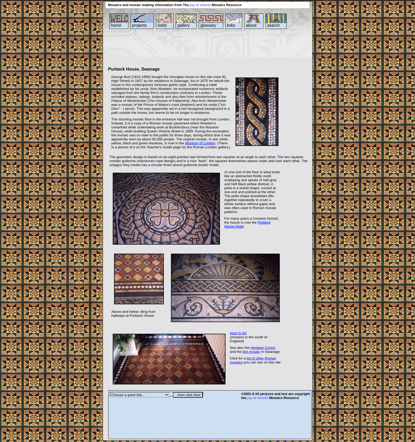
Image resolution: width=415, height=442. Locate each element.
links (231, 25)
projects (139, 25)
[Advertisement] (204, 50)
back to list (238, 333)
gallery (183, 25)
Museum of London (200, 143)
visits (162, 25)
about (251, 25)
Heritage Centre (262, 348)
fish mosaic (251, 352)
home (116, 25)
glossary (208, 25)
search (273, 25)
